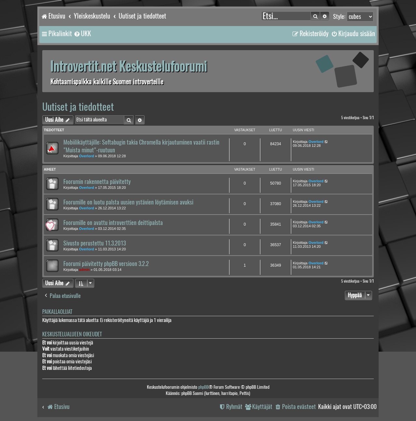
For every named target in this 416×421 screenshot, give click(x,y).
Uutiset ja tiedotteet (78, 106)
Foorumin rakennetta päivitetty (97, 182)
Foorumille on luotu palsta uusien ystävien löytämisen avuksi (128, 202)
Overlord (86, 156)
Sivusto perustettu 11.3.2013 (94, 243)
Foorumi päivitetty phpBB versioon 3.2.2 (106, 264)
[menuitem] (82, 33)
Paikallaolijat (57, 311)
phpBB (203, 387)
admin (84, 270)
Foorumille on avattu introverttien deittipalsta (113, 223)
